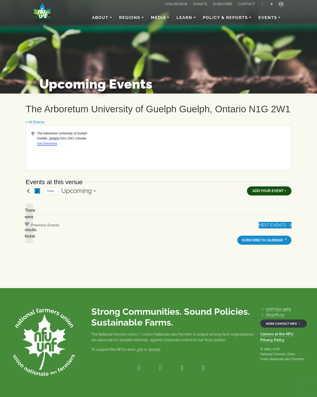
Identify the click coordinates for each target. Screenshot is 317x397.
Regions (129, 17)
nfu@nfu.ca (275, 314)
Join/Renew (176, 4)
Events (267, 17)
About (100, 17)
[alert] (29, 223)
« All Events (35, 122)
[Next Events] (37, 191)
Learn (184, 17)
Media (158, 17)
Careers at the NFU (276, 334)
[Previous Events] (28, 191)
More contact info (283, 323)
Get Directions (47, 143)
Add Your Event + (269, 191)
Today (50, 191)
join (140, 349)
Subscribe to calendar (262, 240)
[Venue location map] (224, 148)
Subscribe (223, 4)
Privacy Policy (272, 340)
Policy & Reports (225, 17)
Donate (200, 4)
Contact (246, 4)
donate (154, 349)
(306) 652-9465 (278, 309)
